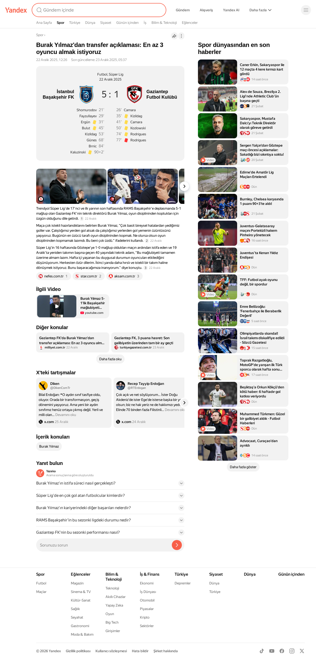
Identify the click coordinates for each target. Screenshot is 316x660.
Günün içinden (127, 23)
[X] (301, 650)
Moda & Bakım (82, 634)
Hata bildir (140, 651)
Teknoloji (112, 588)
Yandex (55, 651)
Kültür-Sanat (80, 600)
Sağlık (75, 609)
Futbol (41, 583)
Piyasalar (147, 609)
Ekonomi (146, 583)
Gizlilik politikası (78, 651)
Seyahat (77, 617)
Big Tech (112, 622)
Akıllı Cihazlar (116, 597)
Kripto (144, 617)
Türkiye (74, 23)
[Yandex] (16, 10)
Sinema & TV (81, 592)
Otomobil (147, 600)
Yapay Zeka (114, 605)
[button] (72, 306)
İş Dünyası (148, 592)
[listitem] (72, 342)
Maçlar (41, 592)
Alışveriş (206, 10)
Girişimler (113, 631)
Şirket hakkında (165, 651)
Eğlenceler (190, 23)
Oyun (110, 614)
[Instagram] (291, 650)
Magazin (77, 583)
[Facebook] (281, 650)
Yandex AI (231, 10)
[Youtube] (271, 650)
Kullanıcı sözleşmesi (111, 651)
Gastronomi (80, 626)
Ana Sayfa (44, 23)
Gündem (183, 10)
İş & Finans (150, 574)
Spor (60, 22)
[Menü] (306, 10)
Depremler (183, 583)
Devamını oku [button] (65, 415)
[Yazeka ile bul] (177, 545)
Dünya (90, 23)
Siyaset (105, 23)
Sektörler (147, 626)
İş (145, 23)
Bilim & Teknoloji (164, 23)
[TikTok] (261, 650)
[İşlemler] (181, 35)
